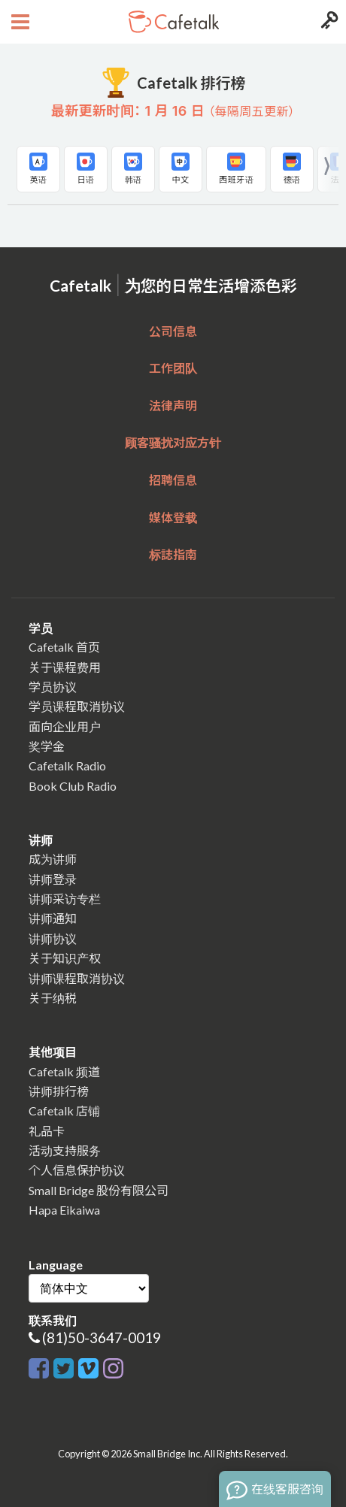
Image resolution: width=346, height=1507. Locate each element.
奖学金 (47, 746)
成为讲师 (53, 859)
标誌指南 (173, 554)
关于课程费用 (65, 667)
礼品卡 (47, 1131)
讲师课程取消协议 (77, 978)
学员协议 (53, 686)
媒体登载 (173, 517)
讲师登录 (53, 879)
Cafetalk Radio (67, 765)
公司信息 (173, 331)
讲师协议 (53, 938)
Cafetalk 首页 (64, 647)
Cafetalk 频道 (64, 1071)
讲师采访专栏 (65, 898)
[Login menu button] (327, 22)
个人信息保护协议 (77, 1170)
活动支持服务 (65, 1150)
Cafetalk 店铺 (64, 1110)
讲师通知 (53, 918)
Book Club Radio (73, 786)
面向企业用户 (65, 726)
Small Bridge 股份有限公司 (98, 1190)
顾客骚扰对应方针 (173, 442)
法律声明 (173, 405)
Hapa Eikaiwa (64, 1210)
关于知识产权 (65, 958)
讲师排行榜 (59, 1091)
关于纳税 (53, 998)
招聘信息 (173, 480)
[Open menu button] (18, 22)
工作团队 (173, 368)
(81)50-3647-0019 (101, 1337)
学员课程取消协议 (77, 706)
